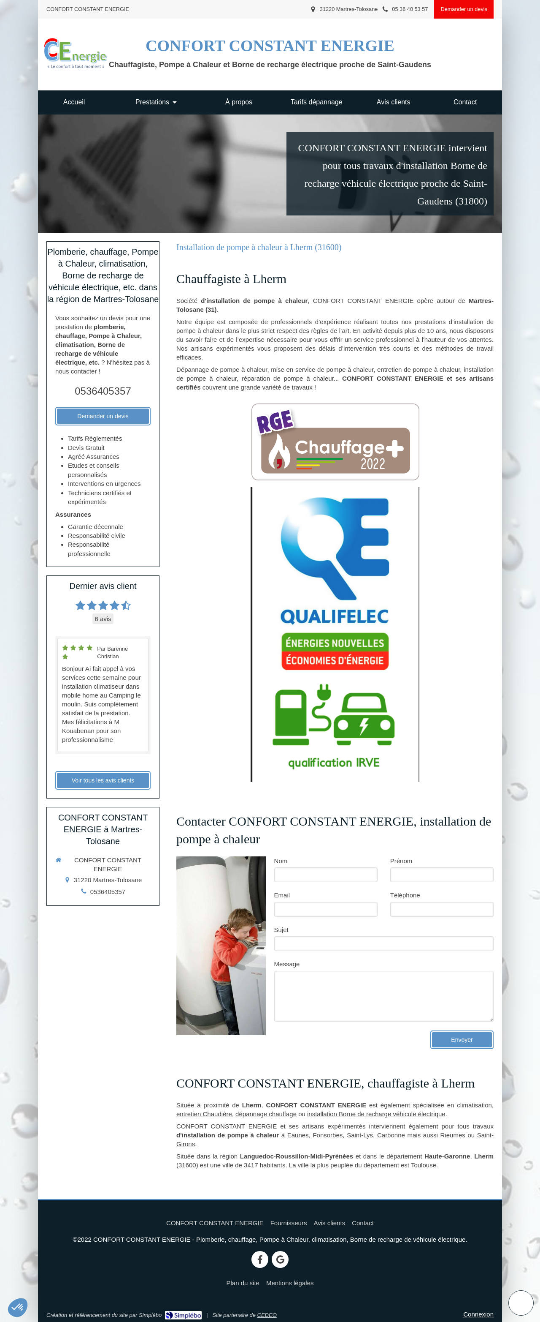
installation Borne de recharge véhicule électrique (376, 1114)
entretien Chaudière (204, 1114)
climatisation (474, 1105)
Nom (281, 860)
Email (282, 895)
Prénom (401, 860)
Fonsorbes (328, 1135)
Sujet (281, 929)
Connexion (478, 1314)
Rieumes (452, 1135)
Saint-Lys (360, 1135)
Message (287, 964)
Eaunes (298, 1135)
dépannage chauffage (266, 1114)
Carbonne (391, 1135)
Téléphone (405, 895)
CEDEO (267, 1315)
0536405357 (103, 391)
